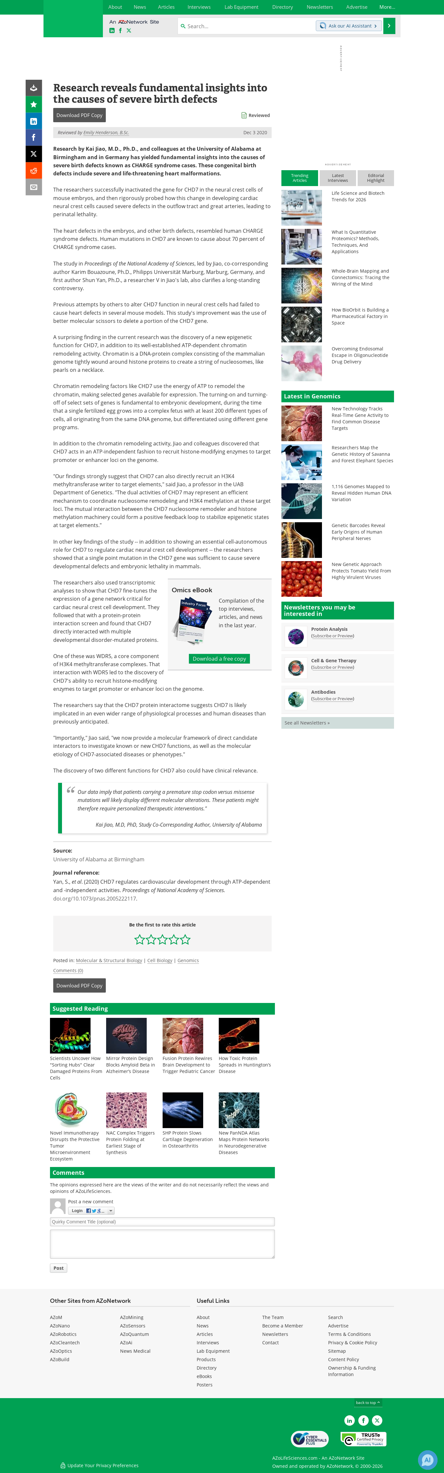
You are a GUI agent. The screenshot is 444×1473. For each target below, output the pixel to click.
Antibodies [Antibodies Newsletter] (323, 692)
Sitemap (337, 1351)
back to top (368, 1402)
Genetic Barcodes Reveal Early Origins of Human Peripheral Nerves (358, 531)
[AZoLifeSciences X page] (128, 30)
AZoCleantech (65, 1342)
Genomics (188, 960)
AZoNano (60, 1326)
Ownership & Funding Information (352, 1371)
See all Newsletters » (307, 723)
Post (59, 1268)
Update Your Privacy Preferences (99, 1465)
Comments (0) (68, 970)
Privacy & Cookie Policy (352, 1342)
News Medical (135, 1351)
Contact (270, 1342)
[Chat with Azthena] (428, 1460)
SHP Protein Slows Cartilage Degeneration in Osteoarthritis (188, 1139)
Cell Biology (159, 960)
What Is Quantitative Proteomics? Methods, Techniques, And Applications (355, 241)
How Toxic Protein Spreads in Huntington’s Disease (245, 1064)
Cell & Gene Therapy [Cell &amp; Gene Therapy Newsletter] (333, 660)
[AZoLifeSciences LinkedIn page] (112, 30)
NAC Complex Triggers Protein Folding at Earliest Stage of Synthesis (130, 1142)
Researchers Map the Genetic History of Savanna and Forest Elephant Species (362, 454)
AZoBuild (59, 1359)
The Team (273, 1317)
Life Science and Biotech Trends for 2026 (358, 196)
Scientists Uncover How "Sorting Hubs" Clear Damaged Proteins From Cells (76, 1068)
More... (387, 7)
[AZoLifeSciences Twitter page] (377, 1420)
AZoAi (126, 1342)
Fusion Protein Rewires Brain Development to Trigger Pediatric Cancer (189, 1064)
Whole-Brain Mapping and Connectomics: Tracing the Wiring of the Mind (360, 277)
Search (335, 1317)
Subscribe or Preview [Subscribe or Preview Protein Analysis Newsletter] (333, 636)
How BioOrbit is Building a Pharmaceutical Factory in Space (360, 316)
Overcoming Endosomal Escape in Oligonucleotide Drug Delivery (360, 355)
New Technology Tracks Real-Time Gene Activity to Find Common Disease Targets (360, 418)
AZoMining (131, 1317)
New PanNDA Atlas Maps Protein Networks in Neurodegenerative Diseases (244, 1142)
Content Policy (343, 1359)
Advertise (338, 1326)
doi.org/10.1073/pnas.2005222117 (94, 898)
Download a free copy (219, 658)
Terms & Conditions (349, 1334)
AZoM (56, 1317)
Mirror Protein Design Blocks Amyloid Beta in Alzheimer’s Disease (130, 1064)
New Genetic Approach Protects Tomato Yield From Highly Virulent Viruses (361, 570)
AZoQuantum (134, 1334)
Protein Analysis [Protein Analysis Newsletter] (329, 629)
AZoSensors (132, 1326)
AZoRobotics (63, 1334)
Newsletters (275, 1334)
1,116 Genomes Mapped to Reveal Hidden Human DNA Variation (361, 492)
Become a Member (282, 1326)
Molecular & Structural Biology (109, 960)
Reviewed (259, 115)
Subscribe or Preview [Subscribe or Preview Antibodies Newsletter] (333, 698)
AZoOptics (61, 1351)
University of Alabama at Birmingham (98, 859)
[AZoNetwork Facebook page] (120, 30)
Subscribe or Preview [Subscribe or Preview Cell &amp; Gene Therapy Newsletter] (333, 667)
